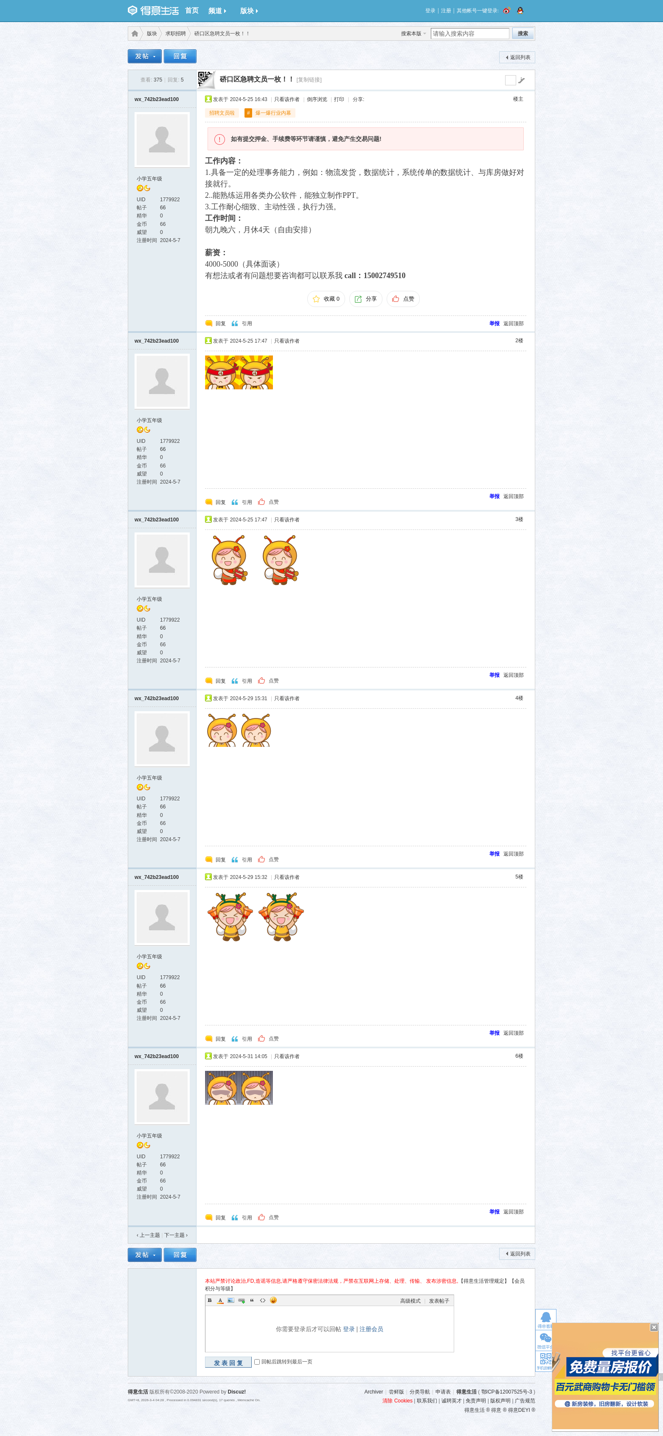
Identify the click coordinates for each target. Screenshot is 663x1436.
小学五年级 (149, 179)
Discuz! (237, 1392)
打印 (339, 99)
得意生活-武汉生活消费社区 (133, 33)
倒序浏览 (317, 99)
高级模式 (410, 1301)
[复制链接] (308, 79)
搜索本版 (411, 34)
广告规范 (525, 1401)
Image (231, 1300)
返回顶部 (513, 324)
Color (220, 1300)
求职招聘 (176, 34)
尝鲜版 (396, 1392)
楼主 (518, 99)
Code (262, 1300)
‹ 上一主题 (148, 1235)
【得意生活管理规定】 (483, 1281)
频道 (217, 10)
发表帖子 (439, 1301)
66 (163, 208)
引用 (247, 324)
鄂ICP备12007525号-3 (506, 1392)
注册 (446, 11)
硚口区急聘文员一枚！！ (257, 79)
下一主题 (176, 1235)
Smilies (273, 1300)
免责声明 (476, 1401)
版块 (249, 10)
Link (241, 1300)
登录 (430, 11)
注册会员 (371, 1329)
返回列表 (520, 57)
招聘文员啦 (222, 113)
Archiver (373, 1392)
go (521, 80)
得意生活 (466, 1392)
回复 (221, 324)
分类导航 (420, 1392)
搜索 (523, 34)
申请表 (443, 1392)
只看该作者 (287, 99)
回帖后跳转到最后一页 (286, 1362)
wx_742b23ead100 (157, 99)
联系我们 (427, 1401)
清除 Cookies (397, 1401)
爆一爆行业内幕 (273, 113)
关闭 (654, 1327)
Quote (252, 1300)
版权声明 (500, 1401)
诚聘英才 (451, 1401)
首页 (192, 10)
